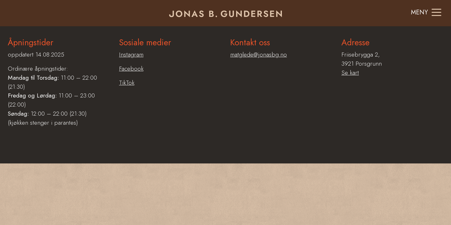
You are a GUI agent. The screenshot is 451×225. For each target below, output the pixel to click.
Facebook (131, 68)
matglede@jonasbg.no (258, 54)
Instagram (131, 54)
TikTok (126, 82)
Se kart (350, 72)
